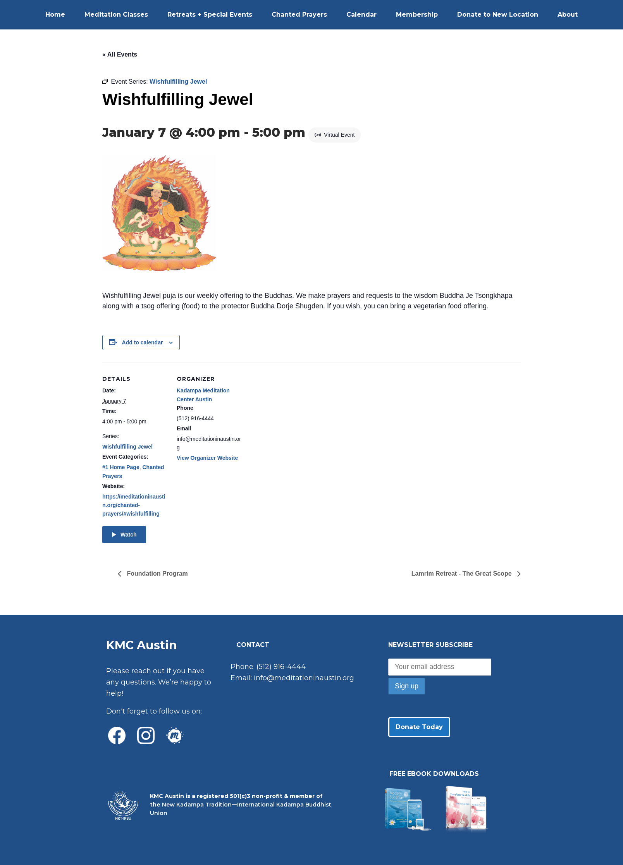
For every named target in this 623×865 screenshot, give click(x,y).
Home (55, 14)
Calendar (361, 14)
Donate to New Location (497, 14)
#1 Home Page (120, 467)
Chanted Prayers (299, 14)
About (568, 14)
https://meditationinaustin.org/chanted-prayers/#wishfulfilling (133, 505)
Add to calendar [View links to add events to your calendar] (142, 342)
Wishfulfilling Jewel (127, 447)
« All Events (119, 54)
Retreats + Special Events (209, 14)
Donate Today (419, 727)
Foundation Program (156, 573)
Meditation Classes (116, 14)
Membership (417, 14)
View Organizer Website (207, 458)
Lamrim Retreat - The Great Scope (462, 573)
